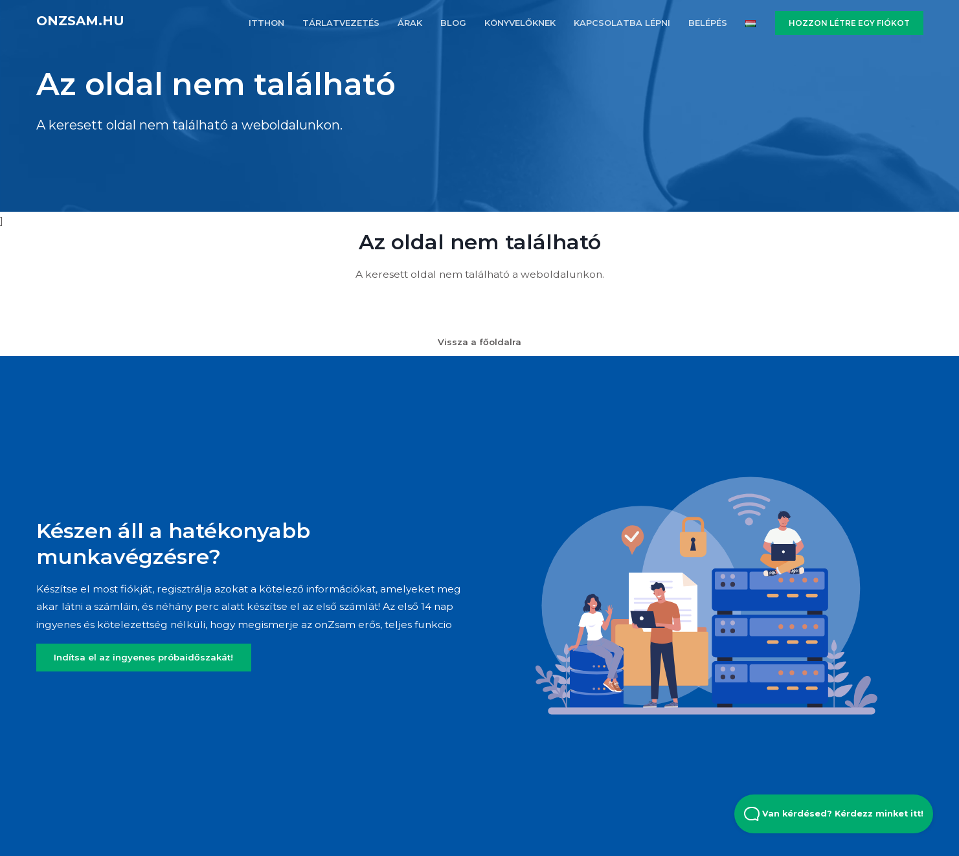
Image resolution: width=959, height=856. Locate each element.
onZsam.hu (80, 20)
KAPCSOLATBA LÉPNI (622, 22)
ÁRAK (410, 22)
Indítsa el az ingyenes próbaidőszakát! (143, 657)
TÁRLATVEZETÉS (340, 22)
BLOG (453, 22)
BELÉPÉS (707, 22)
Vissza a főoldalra (479, 342)
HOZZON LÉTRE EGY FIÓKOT (849, 23)
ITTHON (266, 22)
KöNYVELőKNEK (520, 22)
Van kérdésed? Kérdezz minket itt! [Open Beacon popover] (833, 814)
